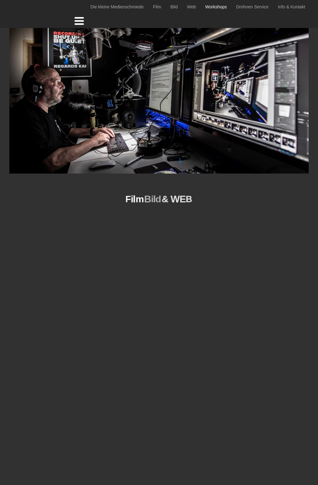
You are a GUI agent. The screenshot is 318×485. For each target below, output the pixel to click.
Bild (174, 6)
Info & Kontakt (291, 6)
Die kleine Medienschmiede (116, 6)
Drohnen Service (252, 6)
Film (157, 6)
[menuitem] (116, 7)
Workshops (216, 6)
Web (191, 6)
